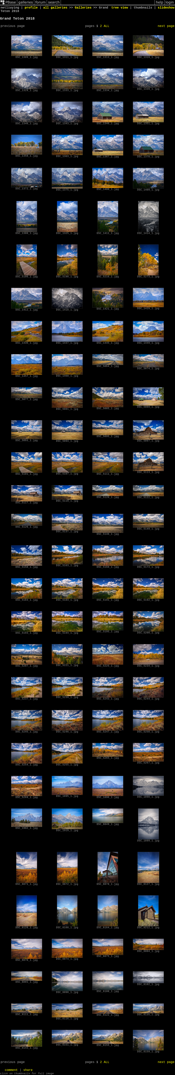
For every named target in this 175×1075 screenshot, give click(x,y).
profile (31, 7)
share (28, 1070)
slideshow (166, 7)
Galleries (83, 7)
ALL (106, 26)
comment (11, 1070)
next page (166, 26)
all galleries (55, 7)
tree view (119, 7)
